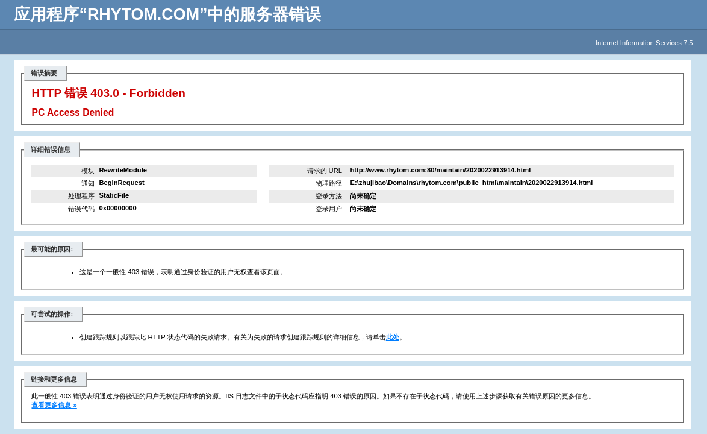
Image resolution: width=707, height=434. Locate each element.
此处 (392, 337)
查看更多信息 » (53, 405)
